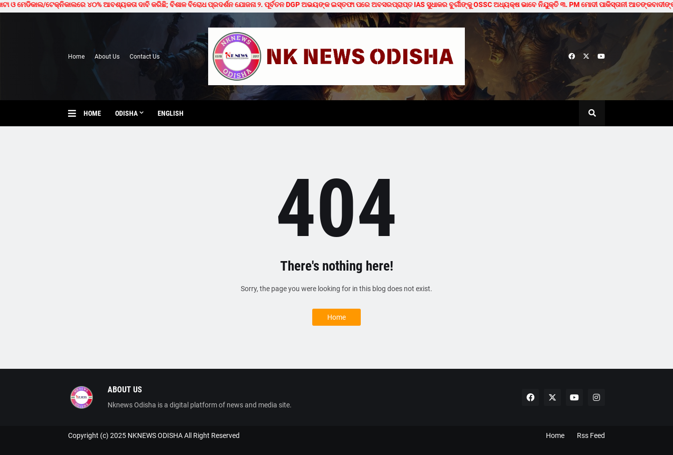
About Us (107, 56)
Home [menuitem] (92, 113)
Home (76, 56)
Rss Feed (591, 435)
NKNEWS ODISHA (155, 435)
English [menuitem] (171, 113)
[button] (76, 113)
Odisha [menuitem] (126, 113)
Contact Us (145, 56)
